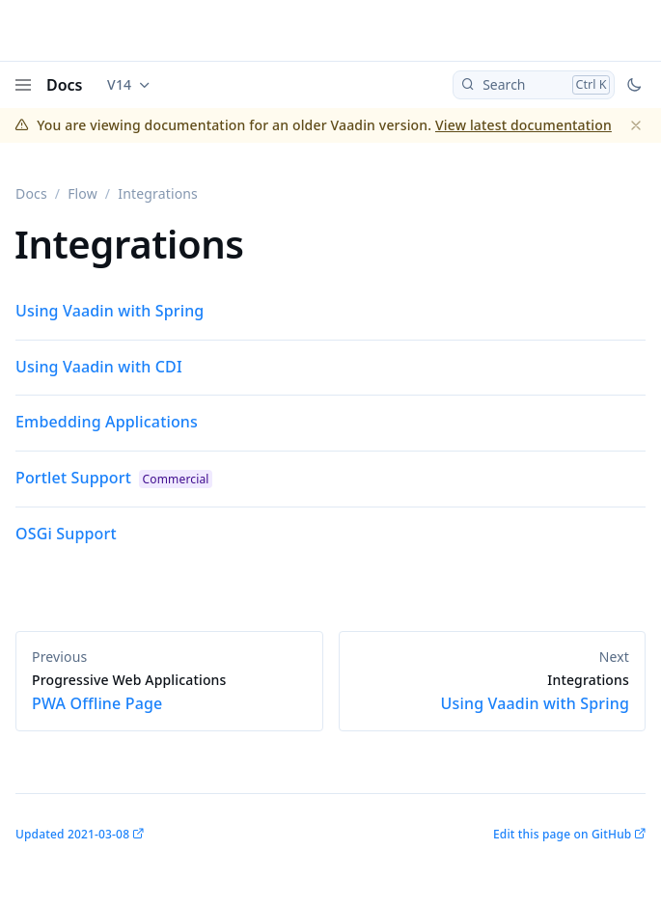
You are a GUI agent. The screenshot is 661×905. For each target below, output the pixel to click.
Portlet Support (73, 477)
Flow (82, 193)
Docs (64, 85)
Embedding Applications (106, 421)
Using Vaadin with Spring (109, 310)
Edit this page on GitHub (562, 834)
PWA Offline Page (169, 693)
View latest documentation (523, 125)
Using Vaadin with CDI (98, 366)
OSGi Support (66, 533)
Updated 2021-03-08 (72, 834)
